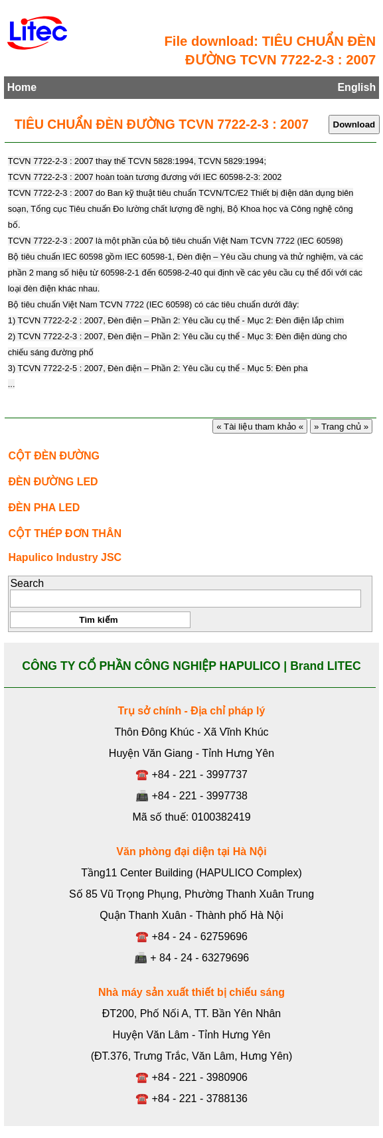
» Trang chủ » (341, 427)
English (356, 87)
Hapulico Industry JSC (64, 557)
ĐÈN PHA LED (44, 507)
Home (22, 87)
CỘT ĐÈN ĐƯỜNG (54, 455)
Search (27, 583)
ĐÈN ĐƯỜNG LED (53, 481)
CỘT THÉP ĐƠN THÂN (64, 533)
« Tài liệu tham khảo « (259, 427)
